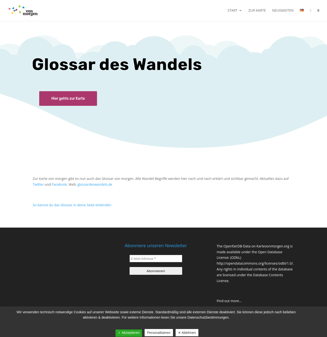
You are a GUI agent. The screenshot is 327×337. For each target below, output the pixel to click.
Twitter (38, 184)
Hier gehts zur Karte (68, 98)
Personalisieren (159, 333)
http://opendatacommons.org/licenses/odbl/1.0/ (255, 263)
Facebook (59, 184)
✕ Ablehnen (187, 333)
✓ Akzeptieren (129, 333)
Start (232, 11)
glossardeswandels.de (95, 184)
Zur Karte (257, 11)
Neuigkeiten (283, 11)
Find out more (228, 301)
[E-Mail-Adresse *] (156, 258)
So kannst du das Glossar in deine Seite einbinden (72, 205)
